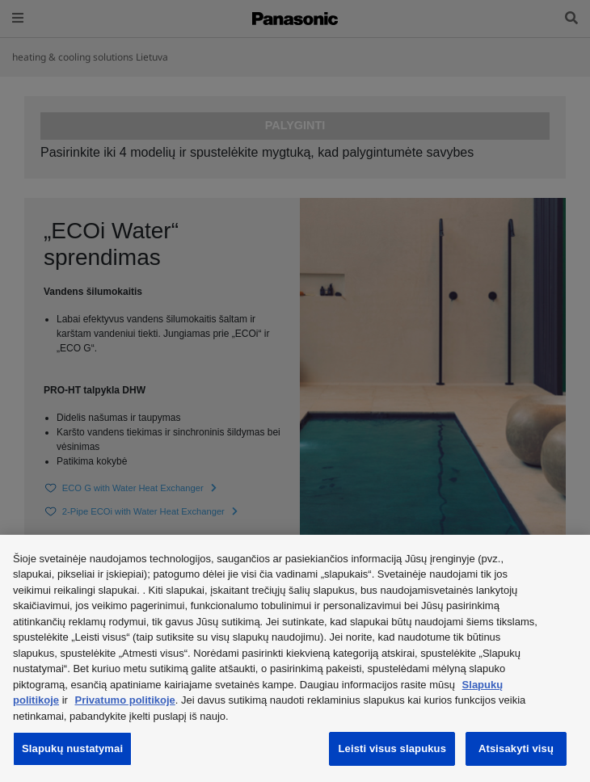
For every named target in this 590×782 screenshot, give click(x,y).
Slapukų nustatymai (72, 748)
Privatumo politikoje (125, 700)
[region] (295, 658)
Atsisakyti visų (516, 748)
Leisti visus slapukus (392, 748)
